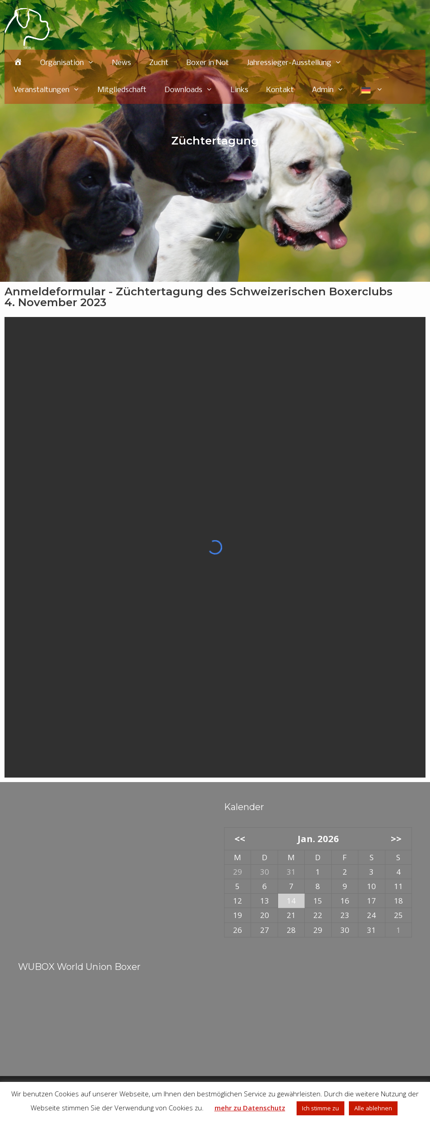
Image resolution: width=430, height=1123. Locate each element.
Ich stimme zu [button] (320, 1108)
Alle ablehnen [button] (373, 1108)
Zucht (159, 63)
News (121, 63)
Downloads (193, 90)
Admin (332, 90)
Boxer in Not (208, 63)
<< (239, 838)
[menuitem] (372, 90)
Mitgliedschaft (122, 90)
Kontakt (280, 90)
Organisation (71, 63)
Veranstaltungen (51, 90)
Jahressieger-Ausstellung (299, 63)
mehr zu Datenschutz (250, 1107)
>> (396, 838)
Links (239, 90)
